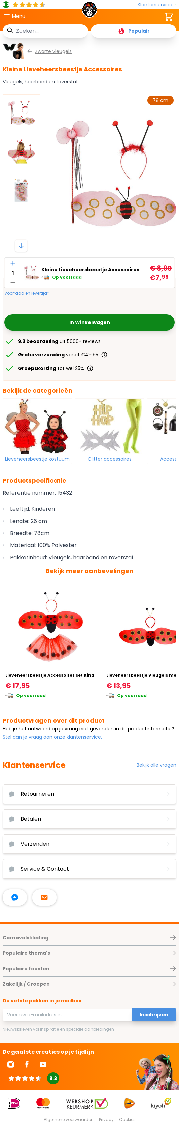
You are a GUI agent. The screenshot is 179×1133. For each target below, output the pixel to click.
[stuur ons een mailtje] (44, 897)
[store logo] (89, 11)
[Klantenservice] (157, 4)
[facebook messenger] (15, 897)
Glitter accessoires (110, 458)
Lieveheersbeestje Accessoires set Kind (49, 675)
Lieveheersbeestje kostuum (37, 458)
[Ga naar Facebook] (27, 1064)
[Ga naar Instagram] (10, 1064)
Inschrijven (154, 1014)
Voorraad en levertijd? (26, 293)
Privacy (106, 1119)
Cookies (127, 1119)
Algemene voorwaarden (69, 1119)
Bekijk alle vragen (156, 765)
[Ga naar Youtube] (43, 1064)
